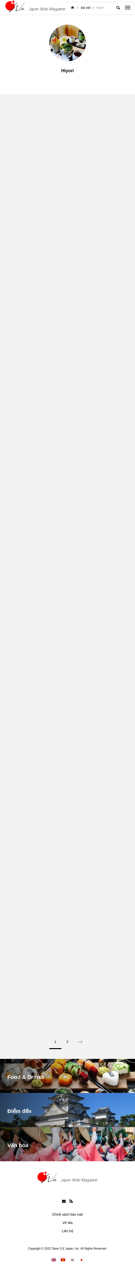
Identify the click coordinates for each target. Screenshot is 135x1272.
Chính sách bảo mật (67, 1214)
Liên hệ (67, 1231)
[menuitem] (53, 1260)
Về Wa (67, 1222)
